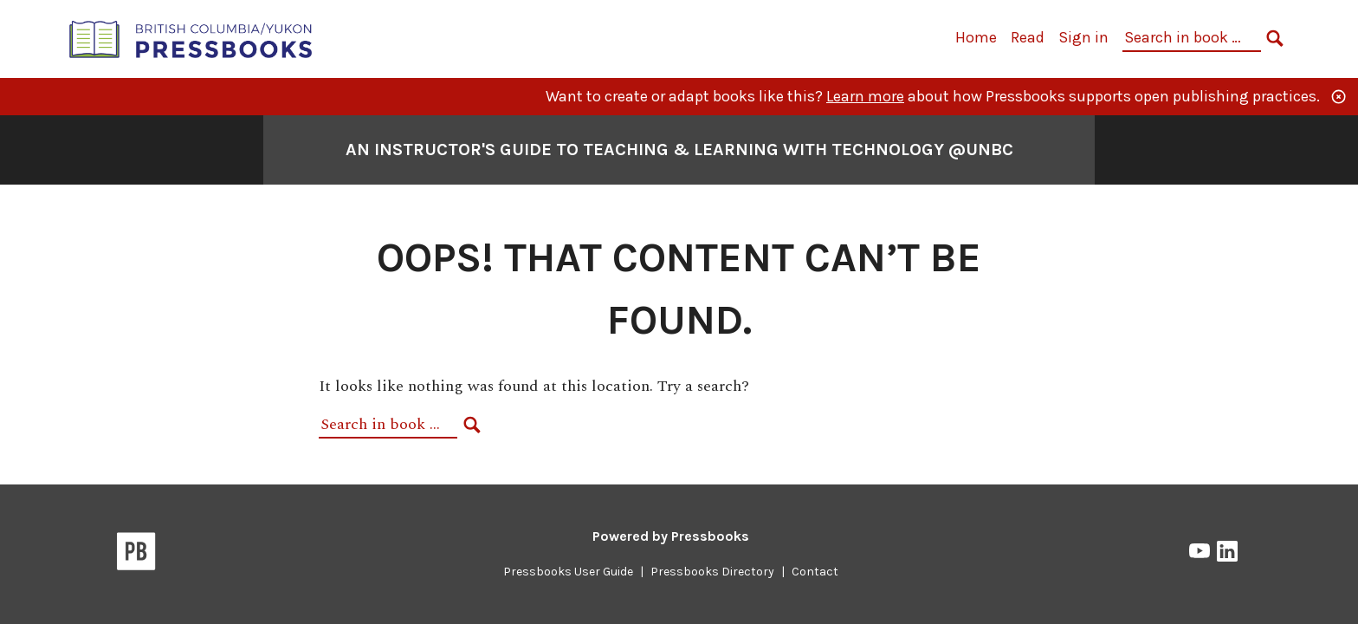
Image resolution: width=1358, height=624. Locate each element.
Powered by (670, 536)
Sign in (1083, 37)
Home (976, 37)
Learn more (865, 96)
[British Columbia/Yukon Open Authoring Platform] (191, 37)
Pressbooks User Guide (568, 571)
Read (1027, 37)
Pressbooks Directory (712, 571)
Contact (815, 571)
